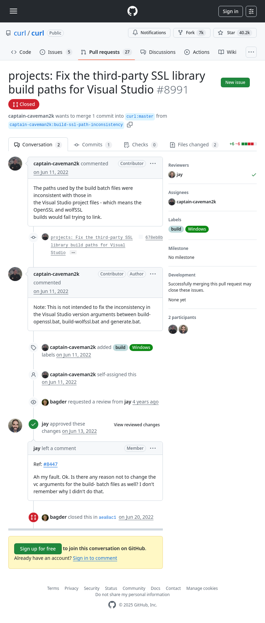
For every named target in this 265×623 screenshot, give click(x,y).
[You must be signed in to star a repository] (235, 33)
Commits (93, 144)
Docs (155, 588)
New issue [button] (235, 82)
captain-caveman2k (31, 116)
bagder (58, 401)
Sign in (230, 11)
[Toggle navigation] (13, 11)
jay (45, 423)
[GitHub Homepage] (112, 605)
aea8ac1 (107, 517)
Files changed (194, 144)
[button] (129, 124)
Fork (192, 32)
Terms (53, 588)
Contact (173, 588)
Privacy (71, 588)
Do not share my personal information (132, 594)
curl (20, 33)
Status (111, 588)
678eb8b (154, 237)
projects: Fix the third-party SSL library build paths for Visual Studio (92, 245)
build (121, 347)
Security (91, 588)
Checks (141, 144)
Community (133, 588)
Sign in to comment (95, 558)
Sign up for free (38, 548)
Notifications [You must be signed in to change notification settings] (149, 33)
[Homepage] (132, 11)
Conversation (38, 144)
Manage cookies (202, 588)
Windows (141, 347)
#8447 (50, 464)
